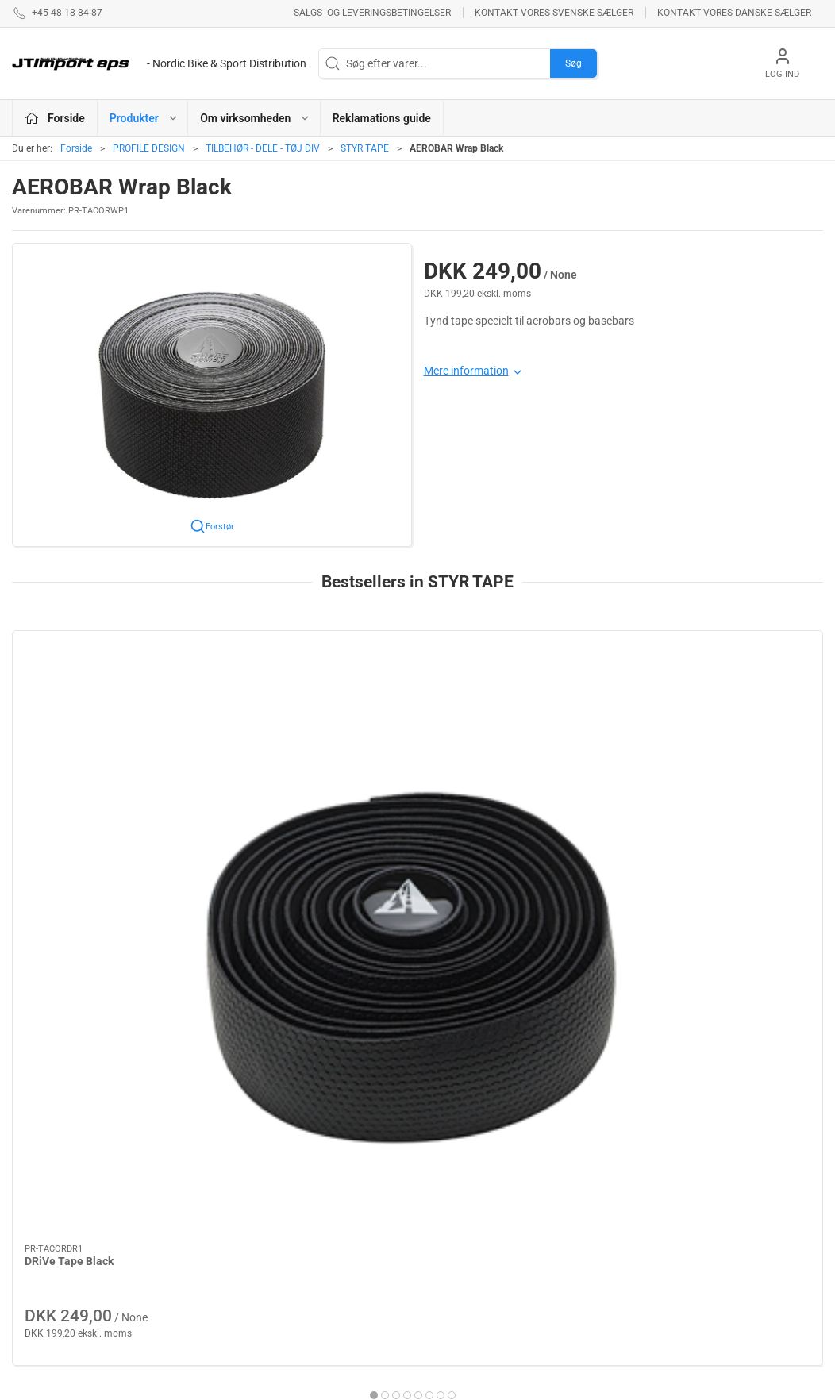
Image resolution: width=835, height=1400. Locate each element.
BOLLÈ (310, 1217)
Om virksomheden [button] (255, 118)
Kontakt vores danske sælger (734, 12)
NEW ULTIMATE (464, 1223)
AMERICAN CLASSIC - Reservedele (479, 1276)
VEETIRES (317, 1262)
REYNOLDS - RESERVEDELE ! (332, 1293)
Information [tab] (54, 1019)
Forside (76, 148)
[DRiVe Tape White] (727, 706)
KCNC (441, 1246)
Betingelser (598, 1177)
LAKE (439, 1177)
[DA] (159, 63)
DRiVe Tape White (688, 797)
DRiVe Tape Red (477, 797)
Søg (573, 63)
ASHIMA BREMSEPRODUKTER (346, 1164)
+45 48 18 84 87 (51, 1216)
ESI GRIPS (318, 1239)
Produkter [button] (144, 118)
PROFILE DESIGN (149, 148)
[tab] (407, 932)
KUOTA (310, 1194)
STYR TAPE (365, 148)
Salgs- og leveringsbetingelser (372, 12)
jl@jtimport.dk (46, 1232)
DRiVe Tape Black (69, 797)
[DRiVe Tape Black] (109, 706)
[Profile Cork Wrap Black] (315, 706)
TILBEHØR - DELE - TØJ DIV (263, 148)
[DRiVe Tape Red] (521, 706)
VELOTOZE (453, 1200)
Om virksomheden (615, 1155)
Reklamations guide (382, 118)
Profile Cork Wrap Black (290, 797)
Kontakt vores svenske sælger (554, 12)
